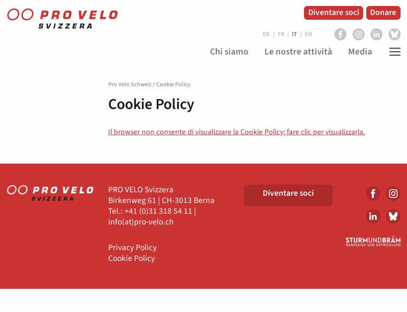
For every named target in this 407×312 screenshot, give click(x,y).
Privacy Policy (132, 247)
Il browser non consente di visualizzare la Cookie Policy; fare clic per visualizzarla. (236, 132)
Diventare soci (333, 12)
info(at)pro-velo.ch (140, 222)
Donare (383, 12)
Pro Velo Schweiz (130, 84)
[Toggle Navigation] (393, 52)
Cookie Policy (131, 258)
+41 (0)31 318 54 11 (158, 211)
